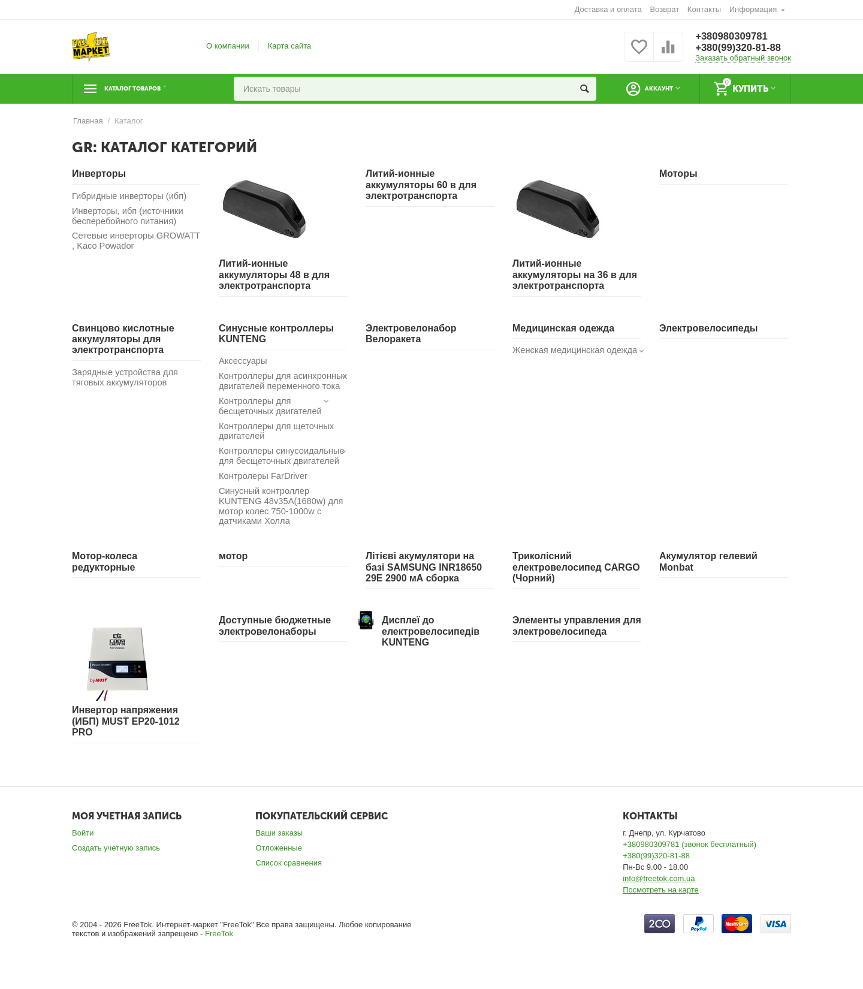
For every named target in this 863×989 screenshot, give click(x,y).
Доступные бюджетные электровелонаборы (275, 639)
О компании (227, 45)
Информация (753, 9)
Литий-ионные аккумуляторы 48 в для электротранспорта (274, 274)
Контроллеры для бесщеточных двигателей (276, 417)
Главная (88, 120)
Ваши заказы (279, 846)
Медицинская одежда (563, 328)
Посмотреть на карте (661, 903)
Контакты (704, 9)
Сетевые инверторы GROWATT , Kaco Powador (127, 242)
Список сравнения (288, 876)
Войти (82, 846)
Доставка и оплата (608, 9)
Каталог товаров (146, 89)
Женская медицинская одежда (576, 350)
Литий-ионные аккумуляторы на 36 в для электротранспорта (574, 274)
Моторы (678, 173)
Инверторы (99, 173)
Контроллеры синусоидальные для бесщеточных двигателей (283, 468)
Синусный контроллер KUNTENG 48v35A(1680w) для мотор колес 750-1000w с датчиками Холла (282, 519)
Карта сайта (290, 45)
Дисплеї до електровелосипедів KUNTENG (430, 645)
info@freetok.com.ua (659, 892)
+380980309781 (734, 36)
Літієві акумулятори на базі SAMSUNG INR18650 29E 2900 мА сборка (424, 581)
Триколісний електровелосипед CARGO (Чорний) (576, 581)
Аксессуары (243, 361)
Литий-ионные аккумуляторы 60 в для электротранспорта (421, 184)
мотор (233, 570)
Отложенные (278, 861)
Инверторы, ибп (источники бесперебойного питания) (129, 216)
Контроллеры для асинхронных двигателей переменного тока (271, 387)
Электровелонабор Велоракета (411, 333)
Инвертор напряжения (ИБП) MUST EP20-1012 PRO (126, 735)
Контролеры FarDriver (264, 489)
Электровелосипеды (708, 328)
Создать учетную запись (116, 861)
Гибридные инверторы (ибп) (130, 196)
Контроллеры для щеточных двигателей (278, 443)
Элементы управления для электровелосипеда (576, 639)
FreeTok (219, 946)
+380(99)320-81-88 (741, 48)
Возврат (664, 9)
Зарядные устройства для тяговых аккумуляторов (126, 377)
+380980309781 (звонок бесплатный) (689, 858)
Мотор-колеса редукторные (104, 575)
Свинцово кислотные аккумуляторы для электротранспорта (123, 339)
